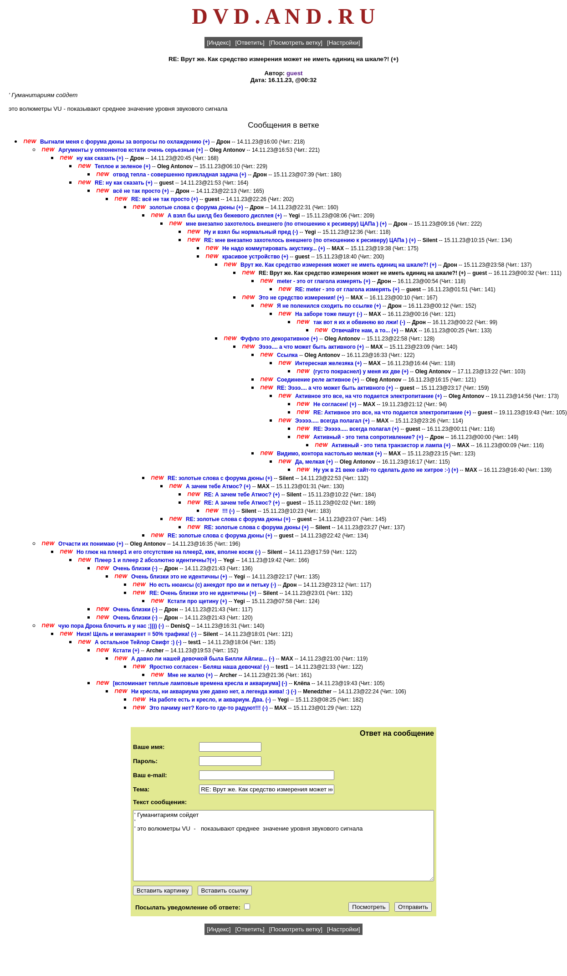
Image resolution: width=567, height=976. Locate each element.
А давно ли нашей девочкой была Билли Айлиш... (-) (202, 659)
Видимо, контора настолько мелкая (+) (329, 453)
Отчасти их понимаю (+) (90, 544)
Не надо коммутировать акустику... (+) (273, 248)
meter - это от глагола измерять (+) (323, 281)
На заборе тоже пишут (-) (328, 314)
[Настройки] (343, 42)
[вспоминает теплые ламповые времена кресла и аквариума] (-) (200, 683)
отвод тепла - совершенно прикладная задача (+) (179, 174)
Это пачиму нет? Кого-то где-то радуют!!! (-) (208, 708)
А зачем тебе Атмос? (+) (218, 486)
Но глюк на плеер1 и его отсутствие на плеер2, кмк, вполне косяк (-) (169, 552)
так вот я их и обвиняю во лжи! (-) (359, 322)
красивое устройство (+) (255, 256)
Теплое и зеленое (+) (122, 166)
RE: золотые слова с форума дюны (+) (220, 478)
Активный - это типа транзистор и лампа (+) (391, 445)
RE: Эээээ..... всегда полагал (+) (356, 429)
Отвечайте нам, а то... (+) (365, 330)
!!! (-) (228, 511)
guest (294, 73)
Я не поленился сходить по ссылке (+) (329, 306)
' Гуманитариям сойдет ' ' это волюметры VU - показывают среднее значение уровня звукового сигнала (283, 845)
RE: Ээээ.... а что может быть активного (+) (335, 388)
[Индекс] (218, 42)
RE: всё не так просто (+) (164, 199)
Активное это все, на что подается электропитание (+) (368, 396)
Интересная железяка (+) (328, 363)
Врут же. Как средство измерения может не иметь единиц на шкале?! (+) (338, 265)
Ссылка (287, 355)
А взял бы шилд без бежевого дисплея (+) (225, 215)
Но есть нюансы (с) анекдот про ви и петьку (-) (212, 585)
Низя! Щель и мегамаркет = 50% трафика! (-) (136, 634)
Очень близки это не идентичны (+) (179, 576)
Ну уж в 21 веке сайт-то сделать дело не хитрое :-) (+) (385, 470)
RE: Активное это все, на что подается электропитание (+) (392, 412)
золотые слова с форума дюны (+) (196, 207)
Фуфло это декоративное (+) (279, 339)
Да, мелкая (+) (314, 462)
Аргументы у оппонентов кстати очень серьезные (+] (130, 150)
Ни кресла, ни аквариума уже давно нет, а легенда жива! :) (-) (213, 691)
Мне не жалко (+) (190, 675)
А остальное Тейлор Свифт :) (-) (138, 642)
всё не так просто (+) (141, 191)
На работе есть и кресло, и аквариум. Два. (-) (210, 700)
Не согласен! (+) (335, 404)
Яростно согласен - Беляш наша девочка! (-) (209, 667)
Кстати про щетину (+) (197, 601)
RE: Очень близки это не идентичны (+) (202, 593)
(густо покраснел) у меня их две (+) (361, 371)
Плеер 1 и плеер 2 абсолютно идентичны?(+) (156, 560)
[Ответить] (249, 42)
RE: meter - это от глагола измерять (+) (347, 289)
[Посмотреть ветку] (295, 42)
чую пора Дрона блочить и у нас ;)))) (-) (111, 626)
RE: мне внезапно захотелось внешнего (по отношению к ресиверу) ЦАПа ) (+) (310, 240)
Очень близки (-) (135, 568)
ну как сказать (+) (100, 158)
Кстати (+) (126, 650)
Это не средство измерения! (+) (301, 297)
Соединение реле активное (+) (318, 380)
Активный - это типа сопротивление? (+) (368, 437)
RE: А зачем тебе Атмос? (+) (242, 494)
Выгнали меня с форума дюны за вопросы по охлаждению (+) (124, 142)
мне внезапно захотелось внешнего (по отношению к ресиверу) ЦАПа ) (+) (286, 224)
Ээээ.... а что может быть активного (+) (311, 347)
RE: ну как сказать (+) (124, 183)
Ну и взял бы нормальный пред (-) (251, 232)
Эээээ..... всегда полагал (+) (332, 421)
